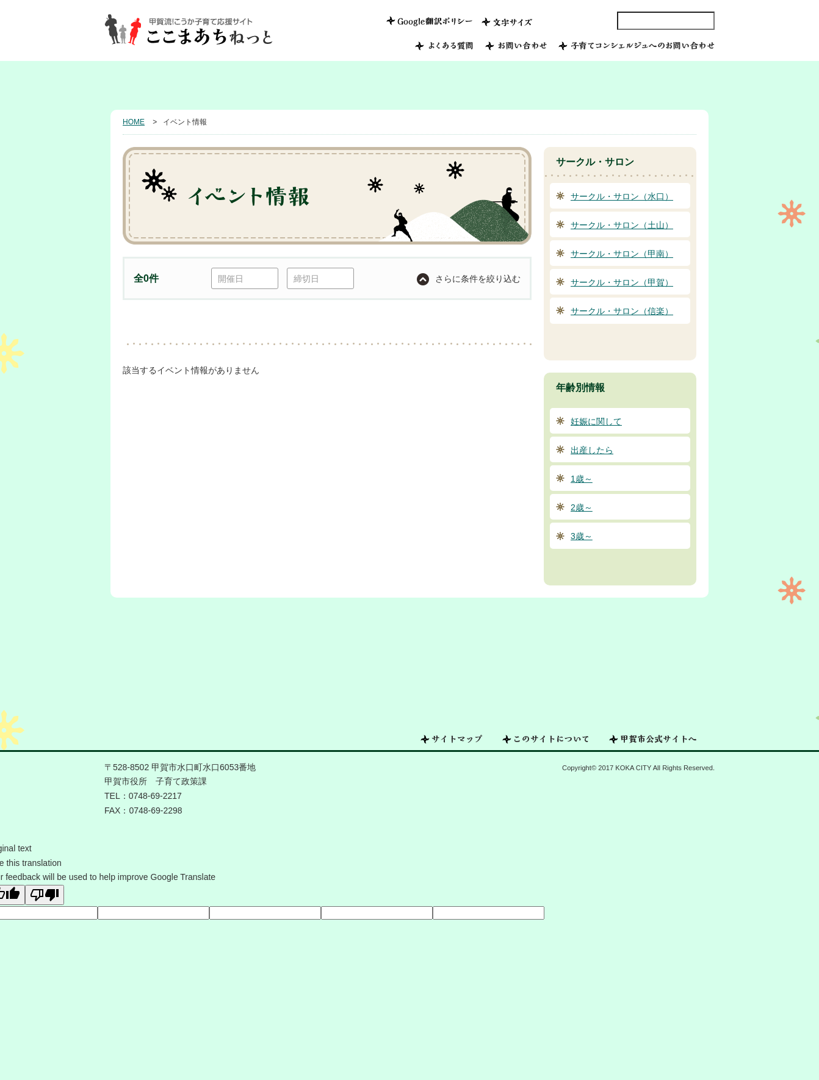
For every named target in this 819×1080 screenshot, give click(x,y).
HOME (137, 85)
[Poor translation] (44, 895)
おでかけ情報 (509, 85)
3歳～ (582, 536)
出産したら (592, 450)
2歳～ (582, 507)
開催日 (231, 279)
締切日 (306, 279)
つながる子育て (425, 85)
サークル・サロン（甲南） (622, 254)
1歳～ (582, 479)
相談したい (590, 85)
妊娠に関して (596, 421)
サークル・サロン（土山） (622, 225)
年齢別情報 (673, 85)
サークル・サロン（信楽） (622, 311)
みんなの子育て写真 (330, 85)
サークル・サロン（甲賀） (622, 282)
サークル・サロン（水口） (622, 196)
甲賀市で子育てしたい (224, 85)
